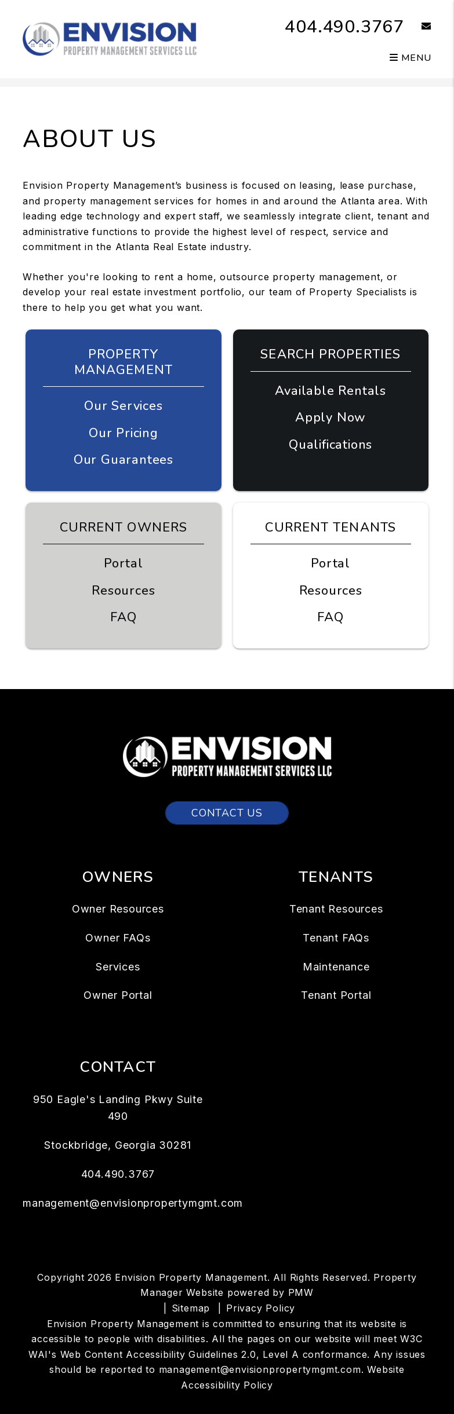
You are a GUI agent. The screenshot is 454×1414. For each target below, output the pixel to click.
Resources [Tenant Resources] (330, 590)
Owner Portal (117, 995)
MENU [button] (410, 58)
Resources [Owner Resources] (123, 590)
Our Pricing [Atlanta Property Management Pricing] (123, 433)
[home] (110, 38)
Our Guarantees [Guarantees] (123, 459)
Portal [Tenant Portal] (330, 563)
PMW (301, 1292)
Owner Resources (118, 909)
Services (118, 967)
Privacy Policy (260, 1308)
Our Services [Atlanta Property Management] (123, 406)
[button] (417, 27)
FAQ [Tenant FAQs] (330, 617)
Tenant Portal (336, 995)
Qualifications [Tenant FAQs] (330, 444)
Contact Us (227, 813)
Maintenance (336, 967)
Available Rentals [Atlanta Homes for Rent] (330, 391)
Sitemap (191, 1308)
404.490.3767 (344, 27)
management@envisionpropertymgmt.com (133, 1203)
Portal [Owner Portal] (123, 563)
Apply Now (330, 417)
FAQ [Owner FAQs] (123, 617)
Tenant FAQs (336, 938)
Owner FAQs (117, 938)
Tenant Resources (336, 909)
